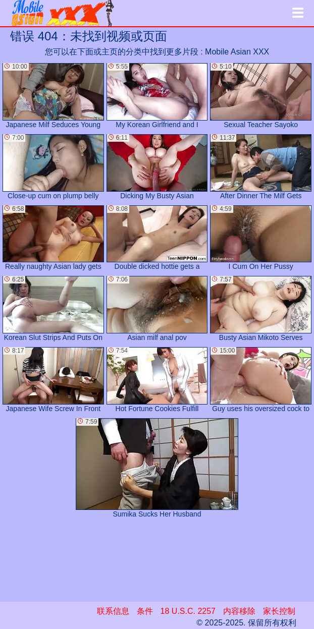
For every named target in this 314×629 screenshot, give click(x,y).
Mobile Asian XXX (237, 51)
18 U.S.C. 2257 (188, 611)
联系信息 (113, 611)
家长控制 (279, 611)
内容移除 (239, 611)
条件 (145, 611)
